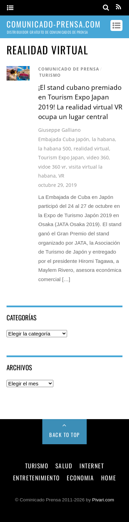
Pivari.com (103, 499)
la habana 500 (54, 148)
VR (61, 175)
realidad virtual (91, 148)
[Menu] (10, 8)
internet (91, 465)
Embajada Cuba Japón (63, 139)
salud (64, 465)
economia (80, 477)
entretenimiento (36, 477)
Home (108, 477)
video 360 (98, 157)
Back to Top (64, 434)
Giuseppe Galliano (59, 130)
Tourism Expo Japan (61, 157)
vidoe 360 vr (52, 166)
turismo (50, 75)
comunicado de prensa (68, 69)
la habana (103, 139)
